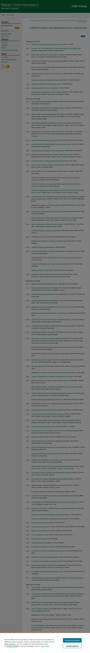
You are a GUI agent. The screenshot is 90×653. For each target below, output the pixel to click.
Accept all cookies (72, 640)
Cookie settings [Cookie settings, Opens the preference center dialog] (72, 646)
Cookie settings (12, 646)
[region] (45, 643)
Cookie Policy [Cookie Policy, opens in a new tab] (45, 646)
